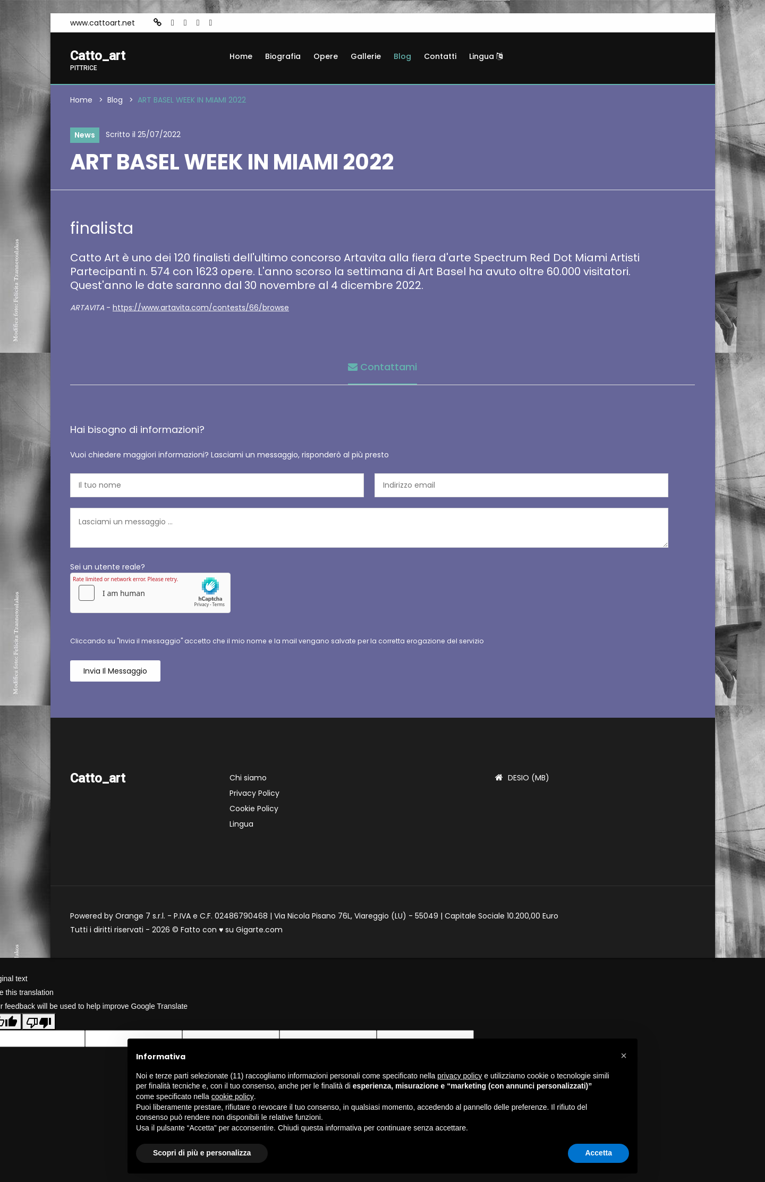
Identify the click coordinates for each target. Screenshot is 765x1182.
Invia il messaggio (115, 671)
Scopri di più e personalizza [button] (202, 1153)
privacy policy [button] (459, 1076)
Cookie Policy (254, 808)
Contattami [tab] (382, 366)
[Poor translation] (39, 1021)
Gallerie (366, 56)
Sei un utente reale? (107, 567)
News (84, 135)
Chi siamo (248, 777)
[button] (623, 1055)
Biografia (283, 56)
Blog (402, 56)
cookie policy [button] (232, 1096)
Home (241, 56)
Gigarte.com (259, 929)
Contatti (440, 56)
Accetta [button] (598, 1153)
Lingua (486, 56)
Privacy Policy (254, 793)
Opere (325, 56)
